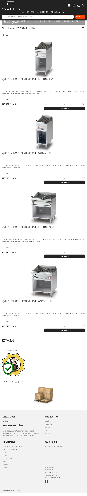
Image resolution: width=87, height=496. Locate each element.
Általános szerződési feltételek (12, 449)
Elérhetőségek (7, 461)
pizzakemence (7, 437)
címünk (83, 5)
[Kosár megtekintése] (78, 5)
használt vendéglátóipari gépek (26, 433)
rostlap (5, 439)
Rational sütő (29, 437)
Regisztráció (48, 427)
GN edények (30, 439)
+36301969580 (29, 12)
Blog (4, 464)
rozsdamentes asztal (18, 437)
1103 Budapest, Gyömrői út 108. (55, 449)
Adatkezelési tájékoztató (10, 452)
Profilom (47, 430)
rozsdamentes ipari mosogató (12, 435)
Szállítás (5, 458)
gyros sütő (30, 435)
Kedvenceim (48, 436)
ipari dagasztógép (21, 439)
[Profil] (73, 5)
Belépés (47, 424)
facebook (46, 484)
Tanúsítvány (6, 467)
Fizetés (5, 455)
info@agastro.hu (58, 12)
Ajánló (5, 471)
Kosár (46, 433)
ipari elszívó (11, 439)
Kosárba (65, 111)
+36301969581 (44, 12)
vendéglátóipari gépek (9, 433)
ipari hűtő (24, 435)
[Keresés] (80, 17)
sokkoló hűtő (37, 437)
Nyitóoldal (6, 424)
